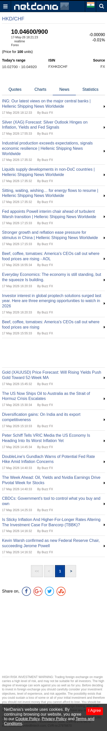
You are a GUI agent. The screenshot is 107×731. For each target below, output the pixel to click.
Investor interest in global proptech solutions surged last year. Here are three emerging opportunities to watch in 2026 (51, 301)
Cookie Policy (27, 719)
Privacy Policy (54, 719)
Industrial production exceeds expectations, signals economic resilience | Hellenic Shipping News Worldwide (47, 148)
